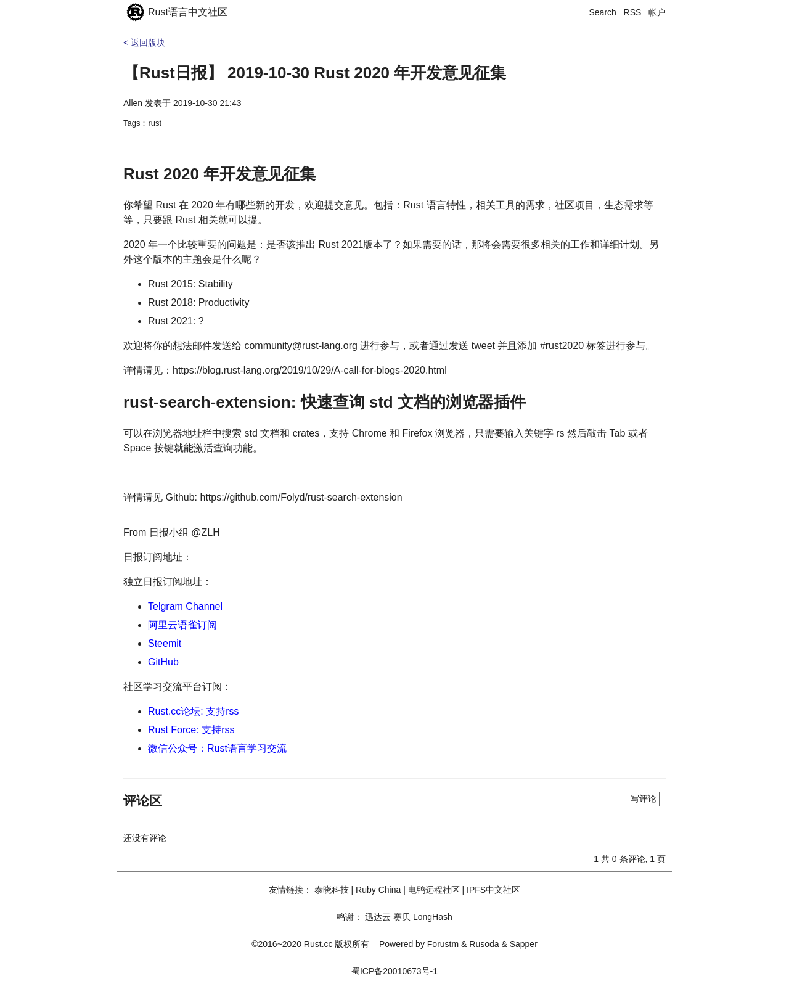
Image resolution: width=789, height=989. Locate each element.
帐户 (657, 12)
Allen (132, 103)
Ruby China (378, 890)
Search (602, 12)
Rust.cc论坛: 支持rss (193, 711)
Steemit (164, 643)
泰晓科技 (331, 890)
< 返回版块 (144, 42)
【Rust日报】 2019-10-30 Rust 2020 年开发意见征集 (314, 73)
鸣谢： (349, 917)
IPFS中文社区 (493, 890)
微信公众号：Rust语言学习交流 (217, 748)
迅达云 (378, 917)
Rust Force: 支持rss (191, 729)
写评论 (643, 798)
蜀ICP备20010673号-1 (394, 971)
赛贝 (402, 917)
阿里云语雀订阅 (182, 625)
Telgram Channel (185, 606)
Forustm (443, 944)
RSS (633, 12)
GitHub (163, 662)
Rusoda (484, 944)
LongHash (432, 917)
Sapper (524, 944)
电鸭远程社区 (434, 890)
